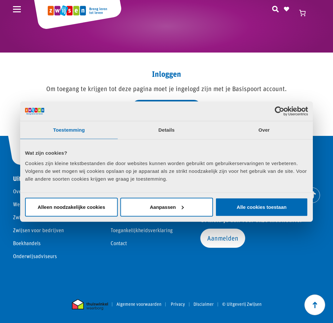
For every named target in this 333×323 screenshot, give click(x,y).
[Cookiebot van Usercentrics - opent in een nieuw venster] (279, 111)
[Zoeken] (275, 8)
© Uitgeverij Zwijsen (241, 304)
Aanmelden (222, 238)
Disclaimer (203, 304)
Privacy (178, 304)
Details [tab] (166, 130)
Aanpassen (167, 206)
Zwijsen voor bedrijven (38, 230)
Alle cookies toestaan (261, 206)
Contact (119, 243)
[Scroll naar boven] (314, 304)
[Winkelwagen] (305, 13)
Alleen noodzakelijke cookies (71, 206)
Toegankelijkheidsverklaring (142, 230)
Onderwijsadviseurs (35, 256)
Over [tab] (264, 130)
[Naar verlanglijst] (286, 8)
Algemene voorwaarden (138, 304)
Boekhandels (27, 243)
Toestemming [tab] (69, 130)
